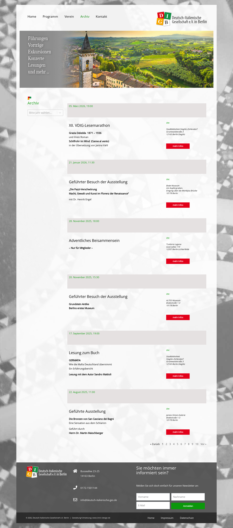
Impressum (167, 517)
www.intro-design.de (101, 518)
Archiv (84, 16)
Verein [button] (69, 16)
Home (32, 16)
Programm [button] (50, 16)
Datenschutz (187, 517)
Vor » (203, 444)
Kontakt (101, 16)
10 (196, 444)
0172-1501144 (88, 487)
